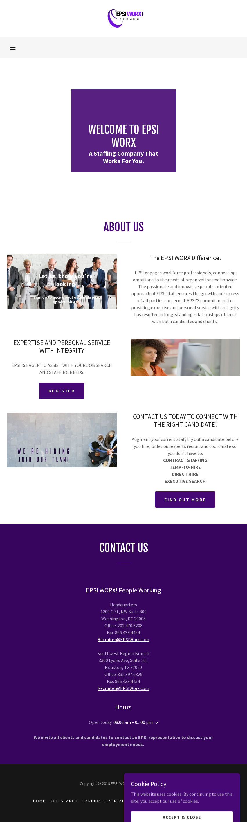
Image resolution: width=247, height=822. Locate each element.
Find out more (185, 499)
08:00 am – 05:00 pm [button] (133, 722)
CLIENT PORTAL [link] (146, 800)
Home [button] (39, 800)
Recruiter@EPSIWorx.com (123, 639)
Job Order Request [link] (190, 800)
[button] (13, 47)
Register (61, 391)
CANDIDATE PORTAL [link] (103, 800)
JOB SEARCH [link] (64, 800)
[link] (123, 18)
